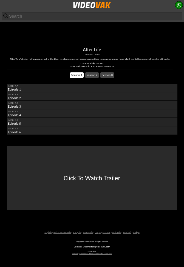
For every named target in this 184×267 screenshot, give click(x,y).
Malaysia (116, 232)
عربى (98, 232)
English (48, 232)
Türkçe (136, 232)
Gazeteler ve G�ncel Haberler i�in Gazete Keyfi (95, 253)
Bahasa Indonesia (62, 232)
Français (77, 232)
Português (88, 232)
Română (127, 232)
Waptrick (75, 253)
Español (107, 232)
